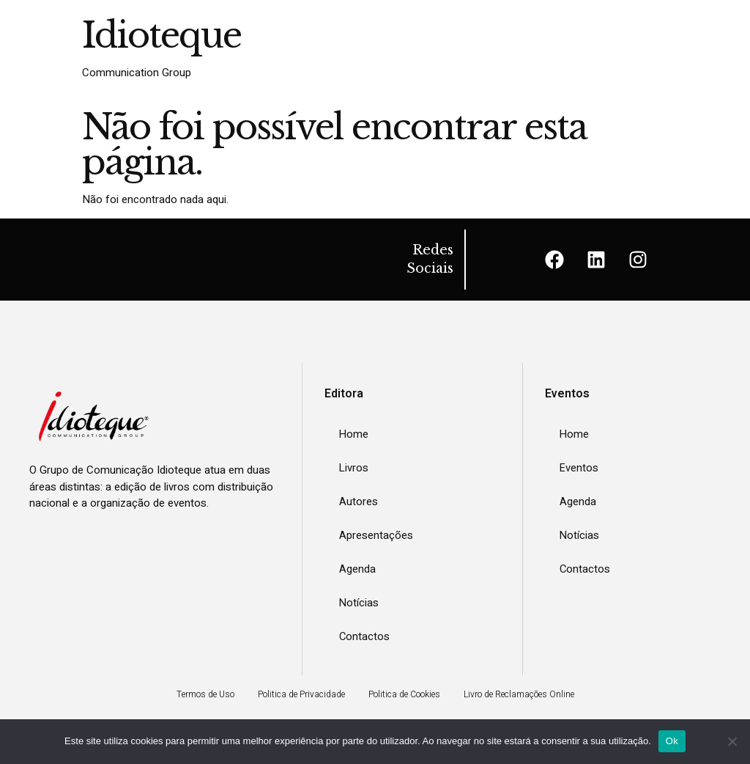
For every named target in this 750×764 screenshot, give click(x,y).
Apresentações (376, 535)
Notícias (359, 603)
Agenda (357, 569)
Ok (672, 740)
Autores (358, 501)
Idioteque (161, 35)
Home (354, 434)
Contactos (364, 636)
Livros (354, 468)
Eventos (579, 468)
